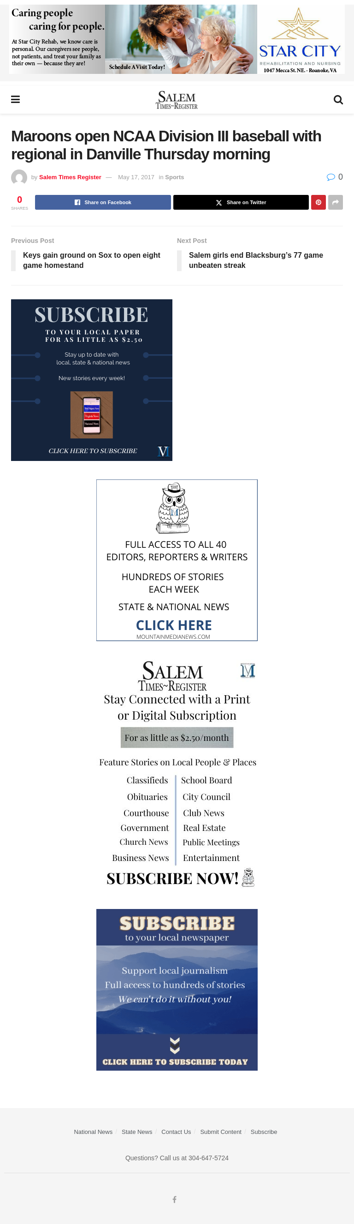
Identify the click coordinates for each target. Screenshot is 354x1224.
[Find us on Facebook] (174, 1200)
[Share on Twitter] (241, 202)
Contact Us (176, 1131)
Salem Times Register (70, 177)
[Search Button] (338, 100)
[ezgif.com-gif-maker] (177, 989)
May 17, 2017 (136, 177)
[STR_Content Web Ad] (177, 774)
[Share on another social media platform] (335, 202)
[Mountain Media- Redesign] (177, 560)
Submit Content (221, 1131)
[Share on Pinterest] (318, 202)
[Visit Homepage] (177, 100)
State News (137, 1131)
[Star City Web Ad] (177, 42)
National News (93, 1131)
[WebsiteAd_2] (91, 379)
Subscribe (264, 1131)
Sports (174, 177)
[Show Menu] (15, 100)
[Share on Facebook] (103, 202)
